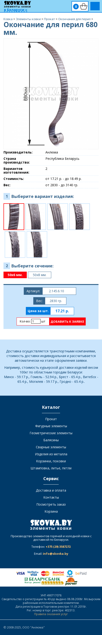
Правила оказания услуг (51, 614)
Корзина (51, 511)
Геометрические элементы (51, 433)
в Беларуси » (15, 10)
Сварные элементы (51, 447)
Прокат (51, 419)
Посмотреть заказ (51, 504)
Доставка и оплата (51, 490)
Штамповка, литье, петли (51, 468)
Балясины (51, 440)
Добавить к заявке (67, 321)
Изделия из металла (51, 454)
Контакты (51, 497)
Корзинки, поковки (51, 461)
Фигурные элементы (51, 426)
